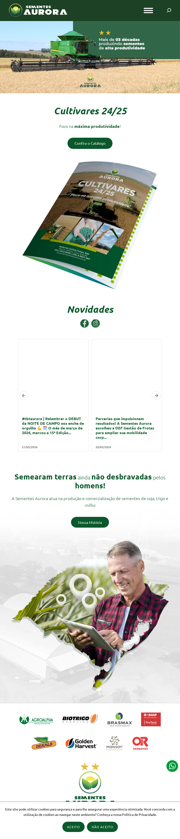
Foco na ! (90, 126)
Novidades (90, 309)
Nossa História (90, 522)
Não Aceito (102, 827)
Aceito (73, 827)
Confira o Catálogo (90, 143)
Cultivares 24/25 (90, 111)
